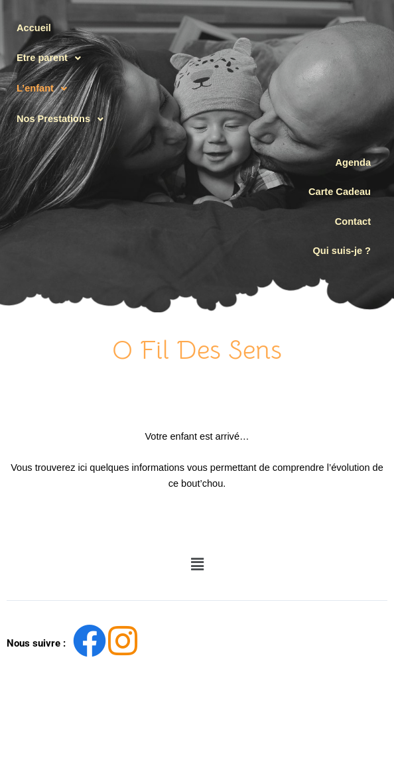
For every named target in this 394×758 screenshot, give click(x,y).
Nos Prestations (64, 119)
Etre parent (52, 58)
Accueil (34, 28)
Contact (353, 221)
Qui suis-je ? (342, 250)
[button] (63, 58)
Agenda (353, 162)
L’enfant (45, 89)
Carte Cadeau (339, 191)
